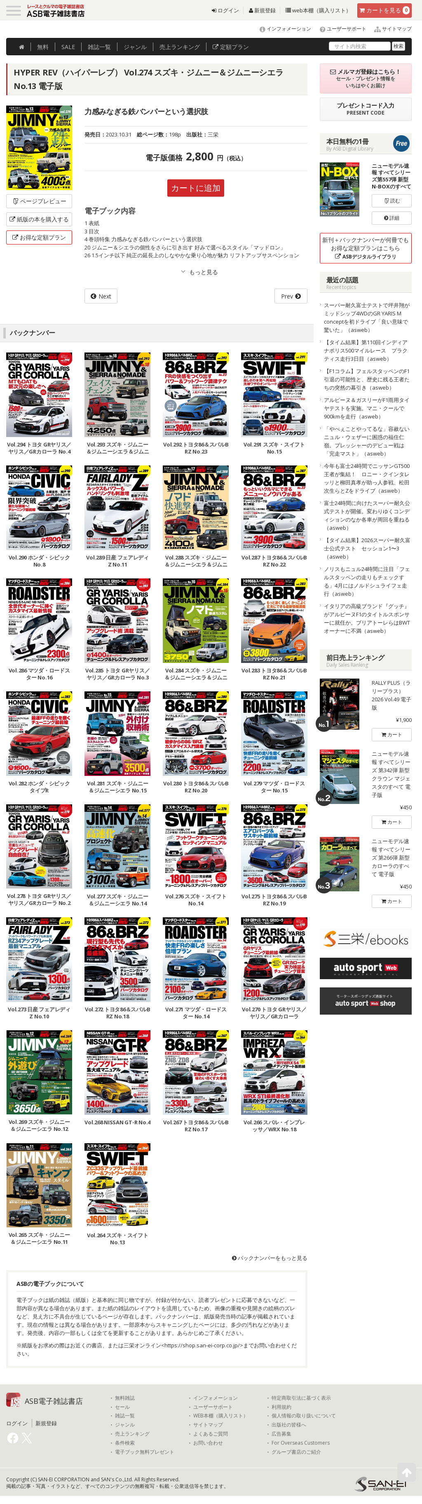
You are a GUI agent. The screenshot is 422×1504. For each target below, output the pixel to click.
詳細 (391, 217)
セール (122, 1407)
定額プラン (231, 47)
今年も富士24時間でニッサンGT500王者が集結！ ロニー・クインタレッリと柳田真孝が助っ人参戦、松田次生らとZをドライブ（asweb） (367, 478)
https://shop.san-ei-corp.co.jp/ (202, 1345)
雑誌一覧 (125, 1415)
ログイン (225, 10)
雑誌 (99, 47)
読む (392, 200)
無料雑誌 (125, 1398)
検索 (398, 45)
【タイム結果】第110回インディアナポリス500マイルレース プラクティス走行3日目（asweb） (366, 350)
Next (104, 296)
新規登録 (262, 10)
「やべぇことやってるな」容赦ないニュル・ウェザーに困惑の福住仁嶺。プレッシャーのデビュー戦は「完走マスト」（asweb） (367, 441)
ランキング (179, 47)
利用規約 (281, 1407)
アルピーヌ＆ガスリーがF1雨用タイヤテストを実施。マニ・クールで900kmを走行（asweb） (367, 408)
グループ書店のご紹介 (296, 1452)
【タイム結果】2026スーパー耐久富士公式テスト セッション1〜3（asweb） (367, 548)
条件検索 (125, 1443)
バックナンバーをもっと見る (269, 1258)
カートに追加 (195, 187)
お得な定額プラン (39, 237)
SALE (68, 47)
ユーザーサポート (339, 28)
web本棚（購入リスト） (318, 10)
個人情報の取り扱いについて (304, 1415)
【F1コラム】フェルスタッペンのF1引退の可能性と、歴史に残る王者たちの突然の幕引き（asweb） (367, 379)
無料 (43, 47)
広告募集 (281, 1434)
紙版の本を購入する (39, 219)
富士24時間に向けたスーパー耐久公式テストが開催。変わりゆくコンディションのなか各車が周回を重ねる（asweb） (367, 515)
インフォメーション (281, 28)
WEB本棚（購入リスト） (220, 1415)
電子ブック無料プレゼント (144, 1452)
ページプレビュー (39, 201)
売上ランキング (132, 1434)
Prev (287, 296)
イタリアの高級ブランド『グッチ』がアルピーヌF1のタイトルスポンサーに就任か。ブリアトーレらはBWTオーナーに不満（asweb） (367, 618)
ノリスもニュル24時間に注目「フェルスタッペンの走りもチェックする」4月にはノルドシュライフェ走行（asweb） (367, 581)
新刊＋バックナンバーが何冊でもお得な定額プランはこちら (365, 248)
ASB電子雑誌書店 (54, 1401)
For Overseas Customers (301, 1443)
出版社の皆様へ (289, 1425)
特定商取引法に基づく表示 (301, 1398)
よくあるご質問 (210, 1434)
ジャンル (135, 47)
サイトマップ (390, 28)
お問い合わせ (208, 1443)
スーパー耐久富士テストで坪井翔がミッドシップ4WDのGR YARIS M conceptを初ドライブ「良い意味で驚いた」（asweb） (367, 317)
